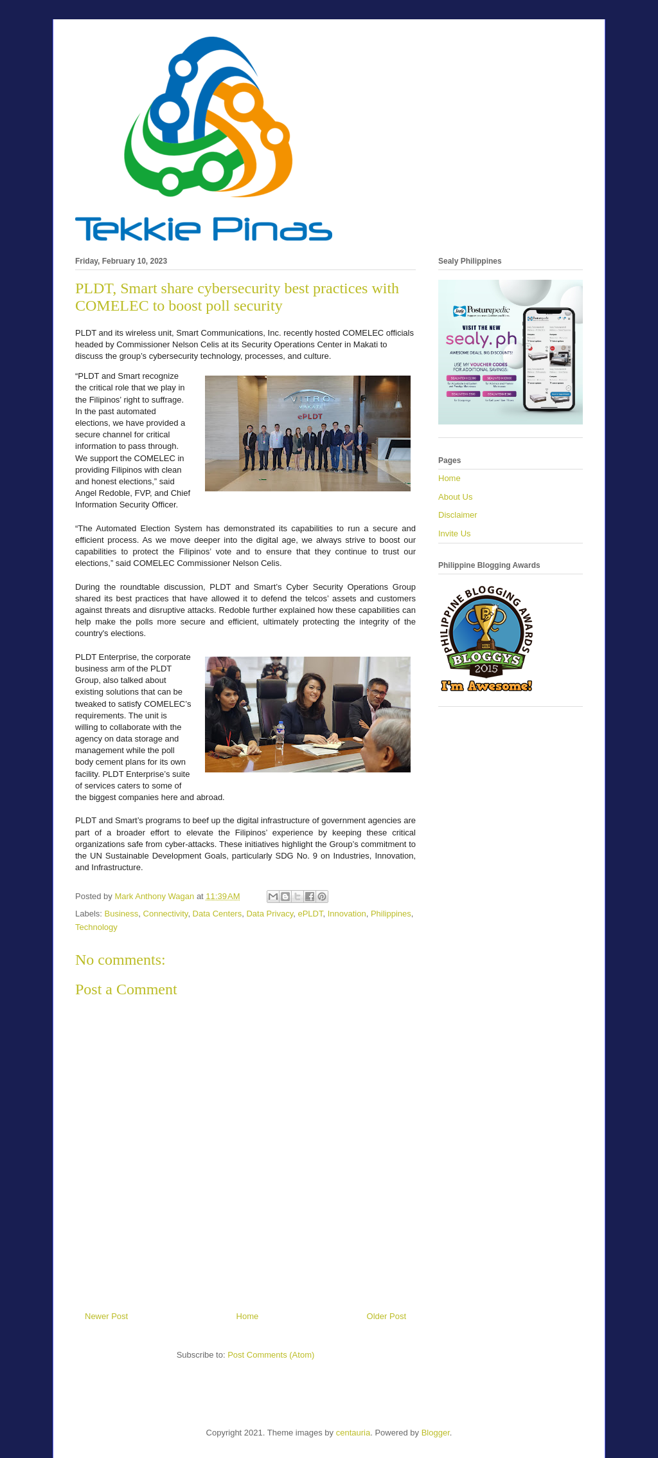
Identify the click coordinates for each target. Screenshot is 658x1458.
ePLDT (310, 913)
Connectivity (165, 913)
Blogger (436, 1432)
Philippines (391, 913)
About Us (455, 497)
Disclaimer (457, 515)
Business (122, 913)
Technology (96, 927)
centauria (353, 1432)
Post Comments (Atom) (270, 1355)
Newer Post (106, 1316)
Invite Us (454, 533)
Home (247, 1316)
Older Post (386, 1316)
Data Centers (217, 913)
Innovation (347, 913)
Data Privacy (269, 913)
